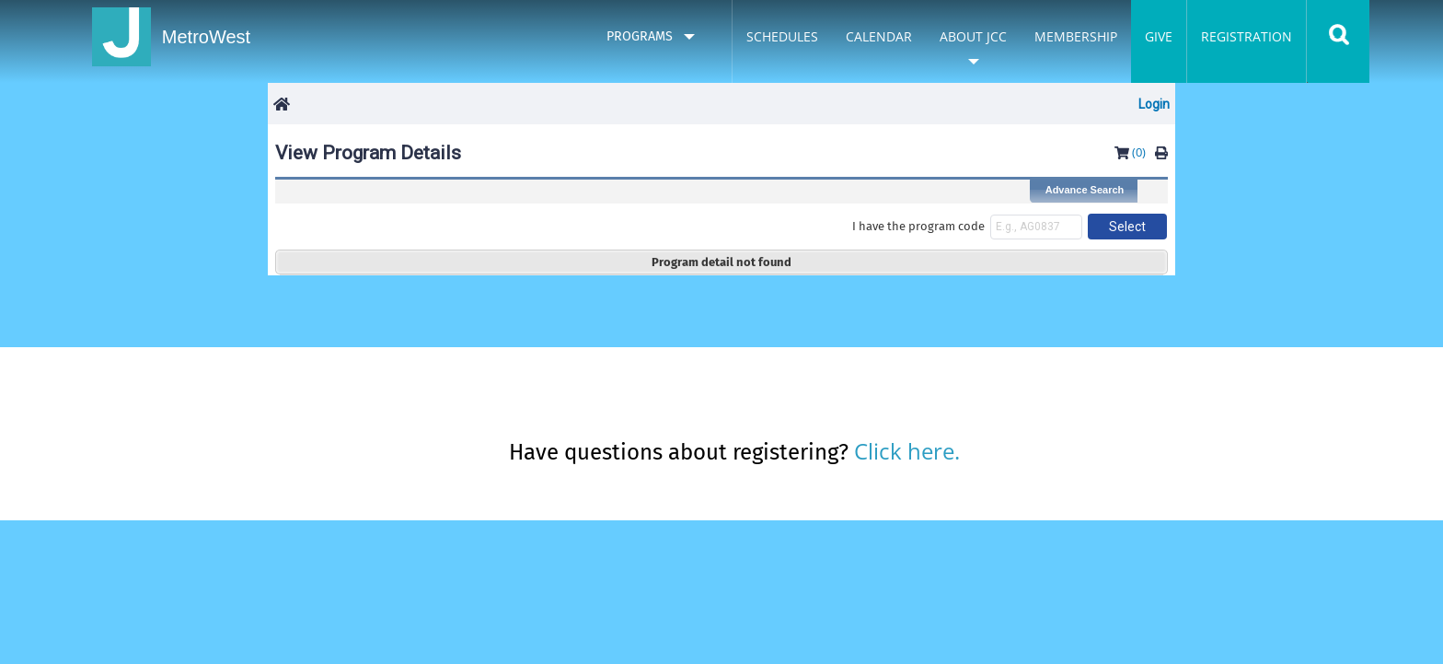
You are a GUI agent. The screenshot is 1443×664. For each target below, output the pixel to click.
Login (1154, 104)
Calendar (879, 36)
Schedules (782, 36)
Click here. (907, 451)
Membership (1075, 36)
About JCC (973, 36)
